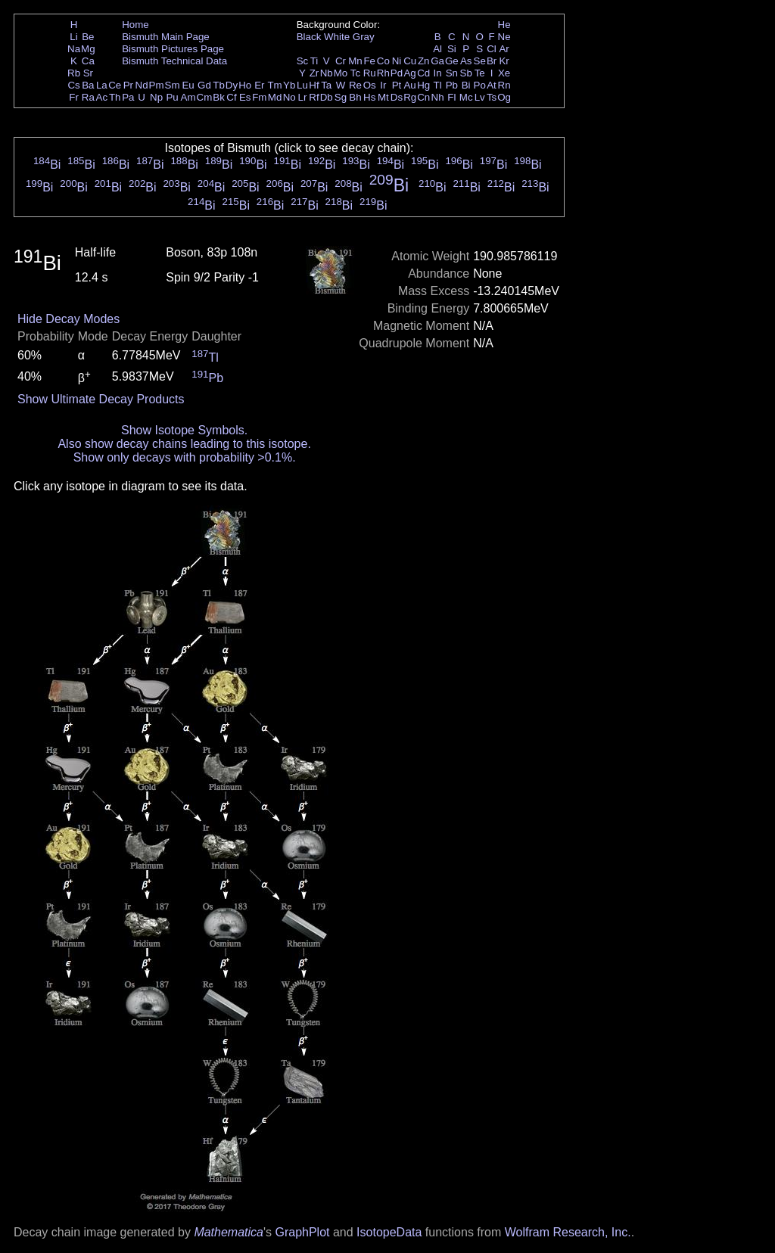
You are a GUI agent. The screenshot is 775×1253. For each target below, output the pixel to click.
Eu (188, 85)
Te (480, 73)
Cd (423, 73)
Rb (73, 73)
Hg (423, 85)
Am (188, 97)
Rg (409, 97)
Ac (102, 97)
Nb (326, 73)
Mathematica (228, 1232)
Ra (88, 97)
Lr (302, 97)
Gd (204, 85)
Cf (231, 97)
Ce (114, 85)
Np (156, 97)
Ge (452, 61)
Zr (314, 73)
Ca (88, 61)
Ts (491, 97)
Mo (341, 73)
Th (115, 97)
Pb (452, 85)
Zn (424, 61)
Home (135, 24)
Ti (314, 61)
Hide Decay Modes (68, 318)
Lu (302, 85)
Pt (397, 85)
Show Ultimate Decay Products (101, 399)
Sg (341, 97)
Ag (409, 73)
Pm (156, 85)
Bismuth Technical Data (174, 61)
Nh (437, 97)
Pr (128, 85)
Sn (452, 73)
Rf (314, 97)
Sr (88, 73)
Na (73, 48)
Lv (480, 97)
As (466, 61)
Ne (504, 36)
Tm (274, 85)
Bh (355, 97)
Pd (397, 73)
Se (480, 61)
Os (369, 85)
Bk (219, 97)
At (491, 85)
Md (275, 97)
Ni (397, 61)
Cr (340, 61)
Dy (232, 85)
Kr (504, 61)
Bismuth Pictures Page (173, 48)
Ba (88, 85)
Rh (383, 73)
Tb (219, 85)
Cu (409, 61)
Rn (504, 85)
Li (73, 36)
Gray (364, 36)
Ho (244, 85)
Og (504, 97)
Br (491, 61)
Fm (259, 97)
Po (480, 85)
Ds (397, 97)
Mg (88, 48)
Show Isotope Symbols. (184, 430)
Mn (355, 61)
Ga (437, 61)
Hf (314, 85)
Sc (303, 61)
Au (409, 85)
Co (383, 61)
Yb (289, 85)
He (504, 24)
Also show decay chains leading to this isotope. (184, 443)
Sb (466, 73)
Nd (141, 85)
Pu (172, 97)
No (289, 97)
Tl (438, 85)
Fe (369, 61)
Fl (451, 97)
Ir (383, 85)
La (101, 85)
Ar (504, 48)
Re (355, 85)
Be (88, 36)
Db (326, 97)
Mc (466, 97)
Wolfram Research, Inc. (568, 1232)
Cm (205, 97)
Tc (355, 73)
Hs (369, 97)
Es (245, 97)
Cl (491, 48)
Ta (326, 85)
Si (451, 48)
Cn (423, 97)
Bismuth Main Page (166, 36)
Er (259, 85)
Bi (466, 85)
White (337, 36)
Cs (73, 85)
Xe (504, 73)
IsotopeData (389, 1232)
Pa (128, 97)
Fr (74, 97)
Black (309, 36)
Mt (383, 97)
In (438, 73)
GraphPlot (302, 1232)
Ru (369, 73)
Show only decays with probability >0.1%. (184, 457)
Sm (172, 85)
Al (437, 48)
